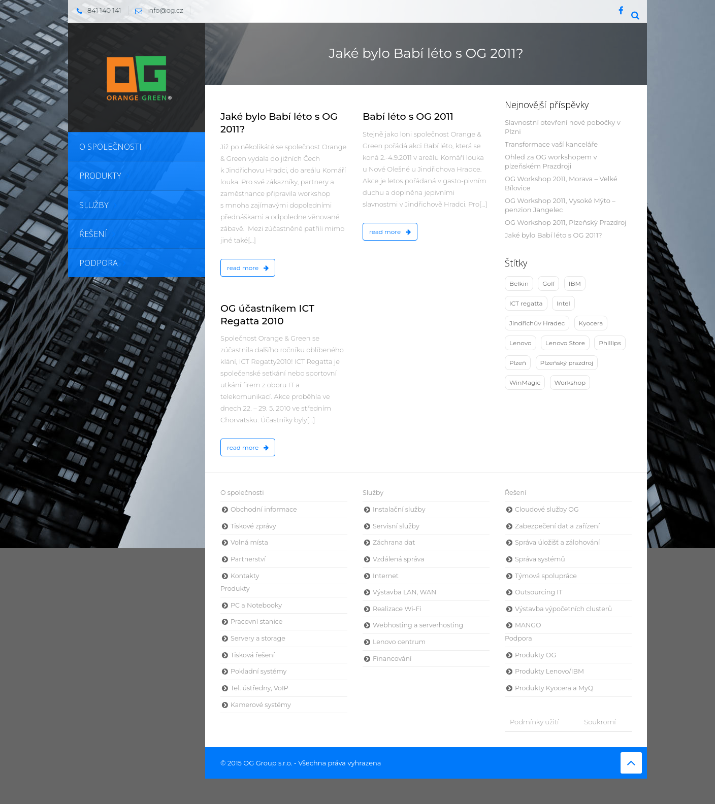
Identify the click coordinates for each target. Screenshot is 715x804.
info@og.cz (156, 10)
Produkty (235, 588)
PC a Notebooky (256, 605)
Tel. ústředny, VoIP (259, 688)
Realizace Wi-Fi (397, 609)
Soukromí (599, 722)
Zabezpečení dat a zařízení (557, 526)
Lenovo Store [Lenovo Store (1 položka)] (565, 343)
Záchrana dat (394, 542)
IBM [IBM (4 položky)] (575, 283)
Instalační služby (399, 509)
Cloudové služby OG (547, 509)
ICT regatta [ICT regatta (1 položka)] (526, 303)
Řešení (515, 492)
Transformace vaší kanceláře (551, 144)
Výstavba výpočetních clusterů (563, 609)
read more (248, 268)
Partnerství (248, 559)
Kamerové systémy (261, 705)
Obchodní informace (264, 509)
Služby (373, 492)
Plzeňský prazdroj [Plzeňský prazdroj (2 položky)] (567, 362)
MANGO (528, 625)
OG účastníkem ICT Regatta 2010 (267, 315)
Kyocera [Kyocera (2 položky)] (591, 323)
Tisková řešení (253, 655)
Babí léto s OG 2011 (408, 116)
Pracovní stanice (256, 621)
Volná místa (249, 542)
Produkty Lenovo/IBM (549, 671)
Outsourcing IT (538, 592)
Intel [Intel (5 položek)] (563, 303)
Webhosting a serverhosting (418, 625)
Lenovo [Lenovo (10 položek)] (520, 343)
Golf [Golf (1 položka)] (548, 283)
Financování (392, 658)
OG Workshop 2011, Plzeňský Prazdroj (566, 222)
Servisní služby (396, 526)
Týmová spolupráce (546, 576)
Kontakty (245, 576)
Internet (386, 576)
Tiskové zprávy (253, 526)
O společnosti (242, 492)
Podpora (518, 638)
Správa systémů (540, 559)
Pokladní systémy (258, 671)
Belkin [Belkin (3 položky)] (519, 283)
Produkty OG (535, 655)
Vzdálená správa (399, 559)
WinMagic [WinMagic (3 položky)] (524, 382)
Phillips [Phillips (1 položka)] (610, 343)
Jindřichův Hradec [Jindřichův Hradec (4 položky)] (537, 323)
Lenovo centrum (399, 642)
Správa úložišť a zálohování (557, 542)
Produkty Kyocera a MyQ (554, 688)
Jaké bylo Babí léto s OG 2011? (553, 235)
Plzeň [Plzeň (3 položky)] (517, 362)
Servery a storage (258, 638)
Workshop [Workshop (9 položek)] (570, 382)
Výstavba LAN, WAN (404, 592)
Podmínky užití (534, 722)
